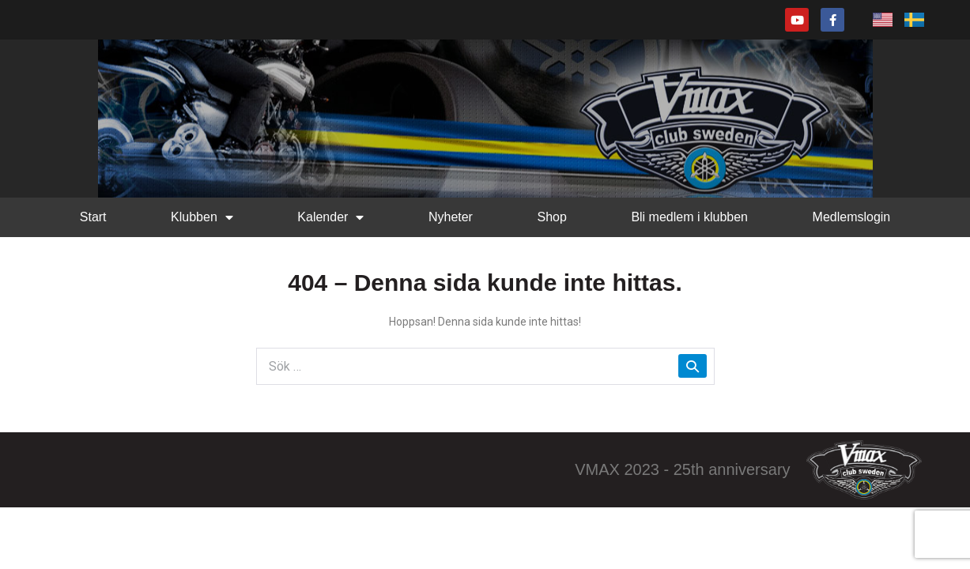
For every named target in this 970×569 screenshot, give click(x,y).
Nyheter (450, 217)
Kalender (330, 217)
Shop (551, 217)
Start (93, 217)
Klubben (202, 217)
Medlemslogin (852, 217)
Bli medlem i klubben (689, 217)
